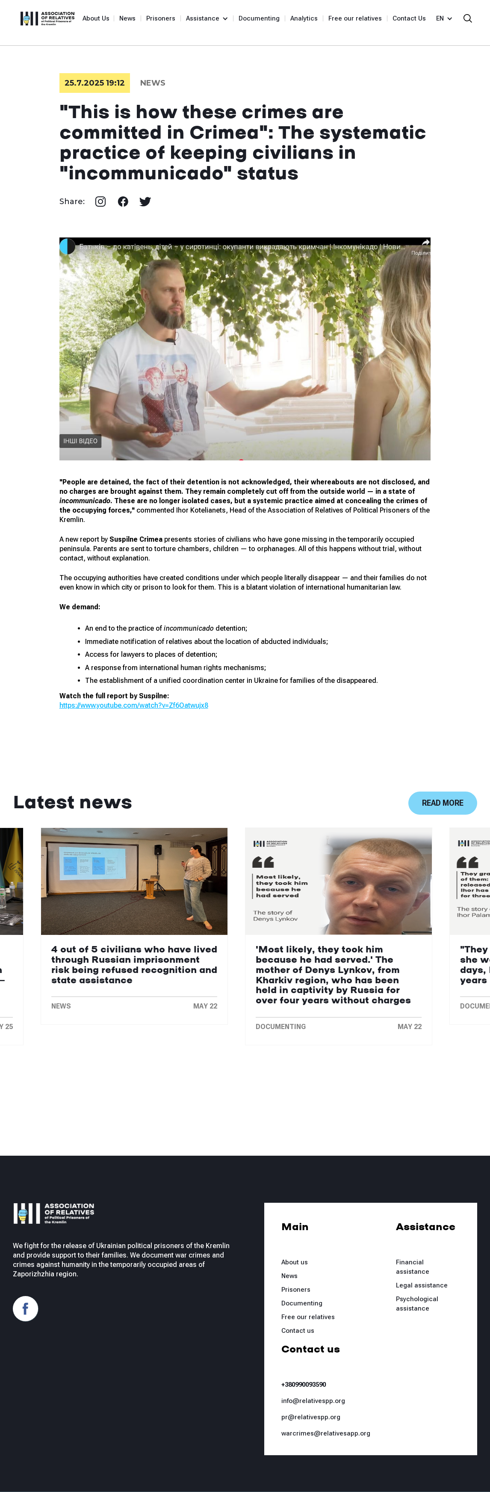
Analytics (304, 18)
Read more (442, 802)
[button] (203, 18)
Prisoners (160, 18)
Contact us (297, 1331)
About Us (96, 18)
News (127, 18)
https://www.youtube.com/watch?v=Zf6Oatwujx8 (133, 705)
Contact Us (409, 18)
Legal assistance (422, 1285)
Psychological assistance (417, 1303)
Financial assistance (412, 1266)
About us (294, 1262)
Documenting (259, 18)
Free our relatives (355, 18)
